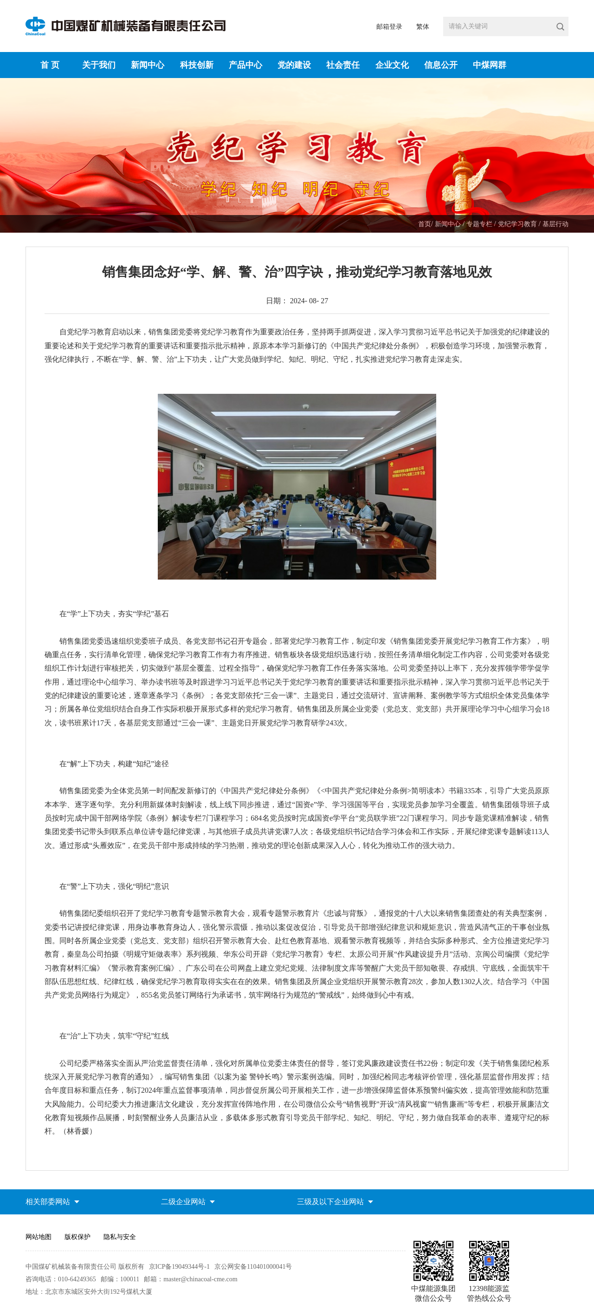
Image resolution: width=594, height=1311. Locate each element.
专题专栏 (480, 224)
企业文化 (392, 65)
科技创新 (196, 65)
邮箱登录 (389, 26)
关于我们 (99, 65)
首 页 (49, 65)
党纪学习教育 (518, 224)
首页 (424, 224)
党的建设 (294, 65)
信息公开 (441, 65)
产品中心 (245, 65)
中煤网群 (489, 65)
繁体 (422, 26)
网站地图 (39, 1236)
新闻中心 (147, 65)
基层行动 (555, 224)
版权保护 (77, 1236)
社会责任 (343, 65)
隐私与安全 (119, 1236)
